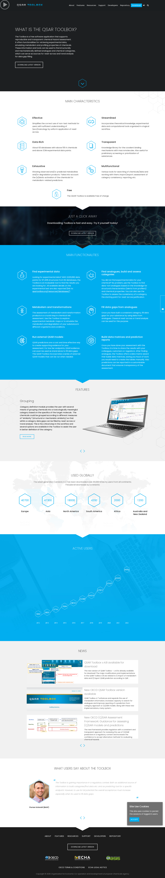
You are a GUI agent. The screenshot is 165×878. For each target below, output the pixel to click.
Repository (125, 5)
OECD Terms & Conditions (72, 867)
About (71, 5)
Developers (113, 5)
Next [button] (84, 451)
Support (102, 5)
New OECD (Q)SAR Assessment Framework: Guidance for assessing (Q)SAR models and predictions (106, 721)
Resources (91, 5)
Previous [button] (80, 451)
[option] (82, 424)
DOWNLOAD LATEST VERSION (29, 65)
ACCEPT (134, 819)
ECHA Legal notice (97, 867)
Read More (27, 447)
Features (81, 5)
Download (136, 5)
